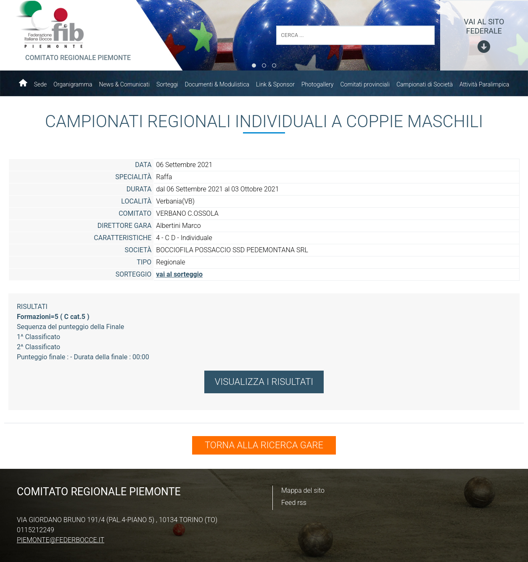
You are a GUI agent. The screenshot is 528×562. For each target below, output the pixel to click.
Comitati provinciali (365, 84)
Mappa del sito (303, 490)
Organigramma (72, 84)
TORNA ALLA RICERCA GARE (264, 445)
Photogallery (317, 84)
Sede (40, 84)
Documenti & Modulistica (217, 84)
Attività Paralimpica (484, 84)
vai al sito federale (484, 26)
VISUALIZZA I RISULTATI (264, 381)
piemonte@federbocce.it (60, 540)
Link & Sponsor (275, 84)
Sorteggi (167, 84)
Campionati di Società (424, 84)
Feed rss (293, 503)
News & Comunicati (124, 84)
